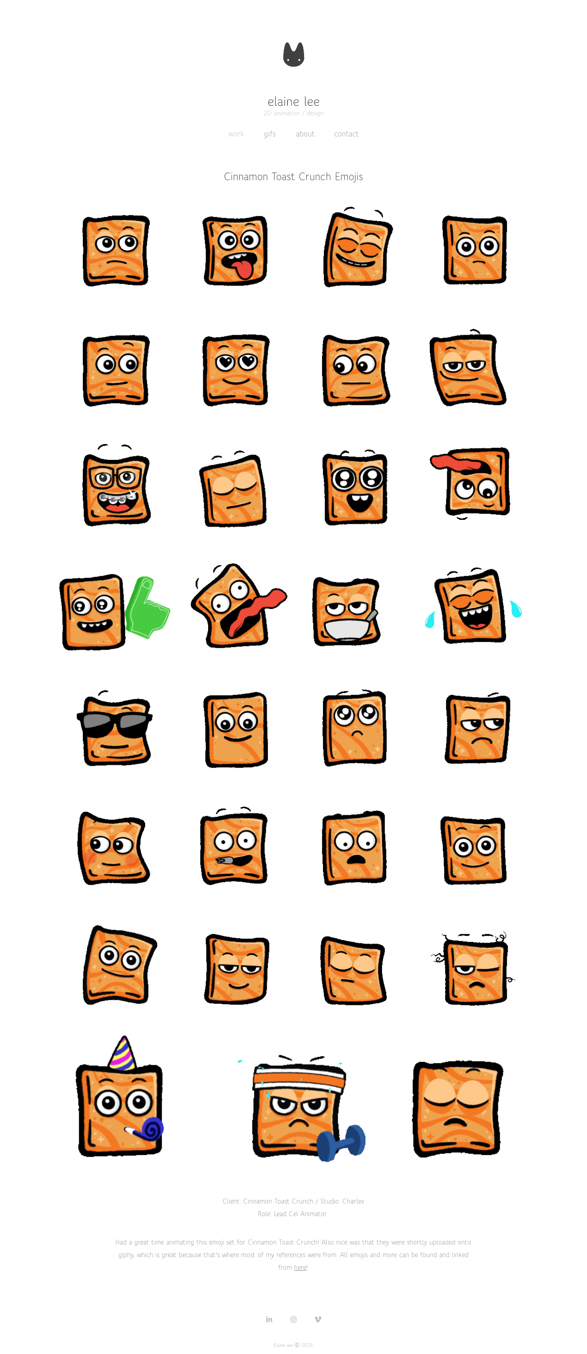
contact (346, 133)
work (236, 133)
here (300, 1267)
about (305, 133)
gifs (270, 133)
